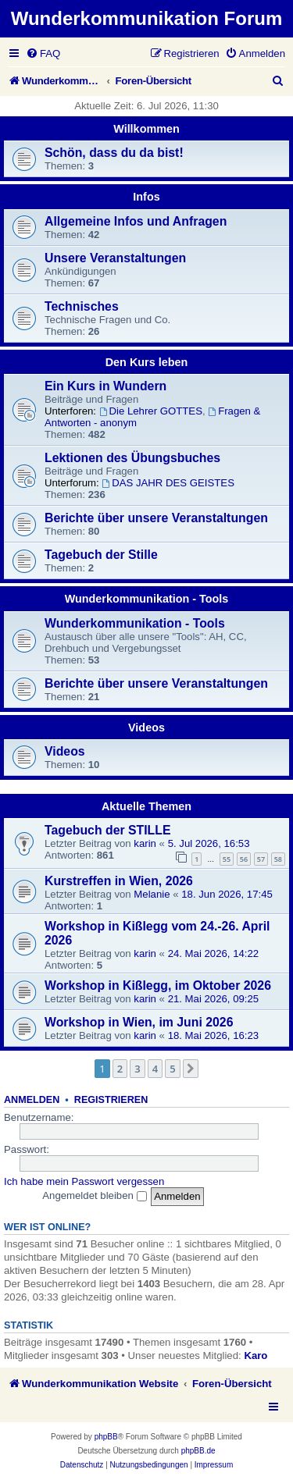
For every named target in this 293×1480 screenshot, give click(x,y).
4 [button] (155, 1069)
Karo (255, 1355)
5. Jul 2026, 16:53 (209, 843)
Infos (146, 196)
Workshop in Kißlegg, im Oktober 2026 (158, 985)
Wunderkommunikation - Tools (147, 598)
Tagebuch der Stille (101, 554)
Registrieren (111, 1099)
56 (244, 859)
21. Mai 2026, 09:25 (213, 999)
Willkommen (146, 129)
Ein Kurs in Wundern (105, 386)
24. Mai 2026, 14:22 (213, 953)
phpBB (106, 1436)
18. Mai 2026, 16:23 (213, 1035)
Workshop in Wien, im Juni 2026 (139, 1022)
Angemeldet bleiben (94, 1195)
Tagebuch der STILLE (108, 830)
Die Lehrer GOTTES (150, 411)
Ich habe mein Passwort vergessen (84, 1181)
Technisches (82, 306)
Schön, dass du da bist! (114, 152)
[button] (190, 1068)
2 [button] (120, 1069)
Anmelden (31, 1099)
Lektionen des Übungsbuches (132, 457)
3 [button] (137, 1069)
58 (278, 859)
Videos (146, 727)
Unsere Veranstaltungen (115, 258)
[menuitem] (43, 53)
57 (261, 859)
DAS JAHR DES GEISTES (168, 483)
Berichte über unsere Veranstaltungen (156, 518)
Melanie (152, 894)
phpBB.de (198, 1450)
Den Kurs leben (146, 362)
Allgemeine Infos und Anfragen (136, 221)
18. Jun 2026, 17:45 (227, 894)
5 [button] (172, 1069)
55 (226, 859)
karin (145, 843)
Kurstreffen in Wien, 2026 (119, 881)
